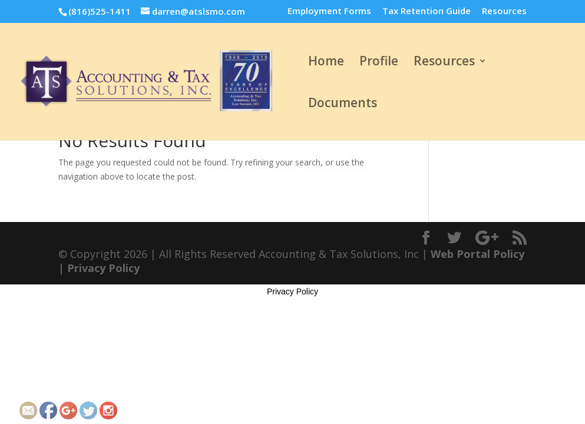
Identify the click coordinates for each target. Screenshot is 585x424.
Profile (378, 63)
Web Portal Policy (477, 254)
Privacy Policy (103, 268)
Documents (342, 104)
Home (326, 63)
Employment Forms (329, 11)
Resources (504, 11)
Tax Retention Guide (426, 11)
